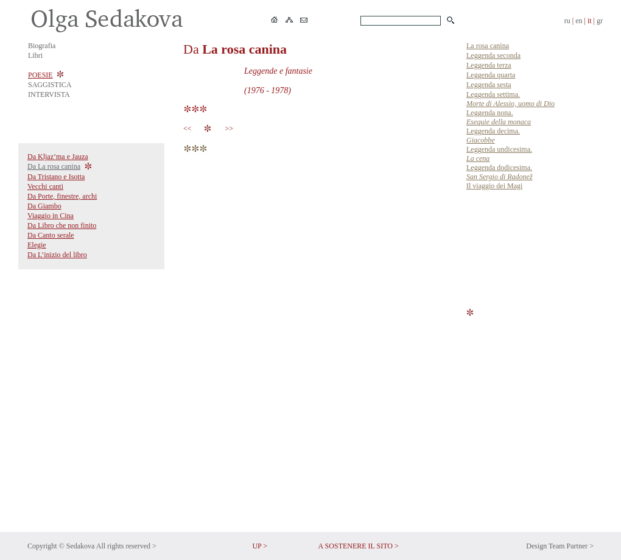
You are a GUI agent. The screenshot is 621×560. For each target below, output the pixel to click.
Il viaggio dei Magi (494, 186)
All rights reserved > (126, 546)
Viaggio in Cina (50, 215)
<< (189, 128)
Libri (35, 55)
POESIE (40, 75)
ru (567, 20)
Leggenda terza (488, 65)
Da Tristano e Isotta (56, 176)
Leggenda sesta (488, 84)
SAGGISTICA (49, 84)
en (578, 20)
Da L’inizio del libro (57, 254)
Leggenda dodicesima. (499, 172)
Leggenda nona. (498, 117)
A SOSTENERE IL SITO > (358, 546)
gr (600, 20)
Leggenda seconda (493, 55)
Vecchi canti (45, 186)
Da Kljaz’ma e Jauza (57, 156)
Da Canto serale (50, 235)
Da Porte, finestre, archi (62, 196)
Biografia (41, 45)
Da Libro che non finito (61, 225)
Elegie (36, 245)
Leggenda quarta (490, 75)
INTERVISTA (49, 94)
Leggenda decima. (493, 135)
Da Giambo (44, 206)
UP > (259, 546)
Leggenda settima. (510, 99)
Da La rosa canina (53, 166)
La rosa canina (487, 45)
